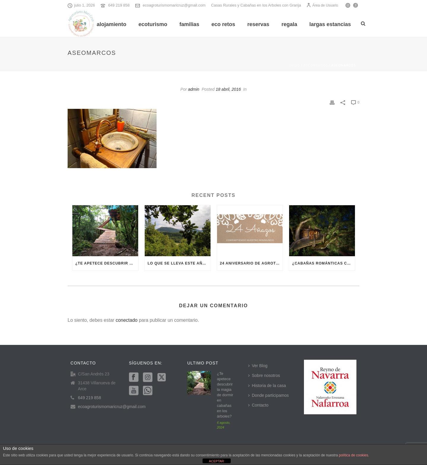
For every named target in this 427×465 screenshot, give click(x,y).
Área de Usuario (322, 5)
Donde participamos (268, 395)
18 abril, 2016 (228, 89)
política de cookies (353, 455)
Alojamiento (111, 24)
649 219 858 (119, 5)
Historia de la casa (267, 385)
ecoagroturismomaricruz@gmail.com (174, 5)
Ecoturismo (152, 24)
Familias (189, 24)
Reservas (258, 24)
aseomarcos (315, 65)
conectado (127, 320)
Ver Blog (257, 365)
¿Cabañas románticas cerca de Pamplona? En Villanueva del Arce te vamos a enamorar (323, 263)
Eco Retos (223, 24)
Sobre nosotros (264, 375)
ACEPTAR (216, 461)
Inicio (294, 65)
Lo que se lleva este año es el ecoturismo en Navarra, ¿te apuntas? (179, 263)
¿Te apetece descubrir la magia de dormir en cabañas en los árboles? (106, 263)
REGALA (289, 24)
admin (193, 89)
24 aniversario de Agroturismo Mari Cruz (251, 263)
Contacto (258, 405)
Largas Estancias (330, 24)
